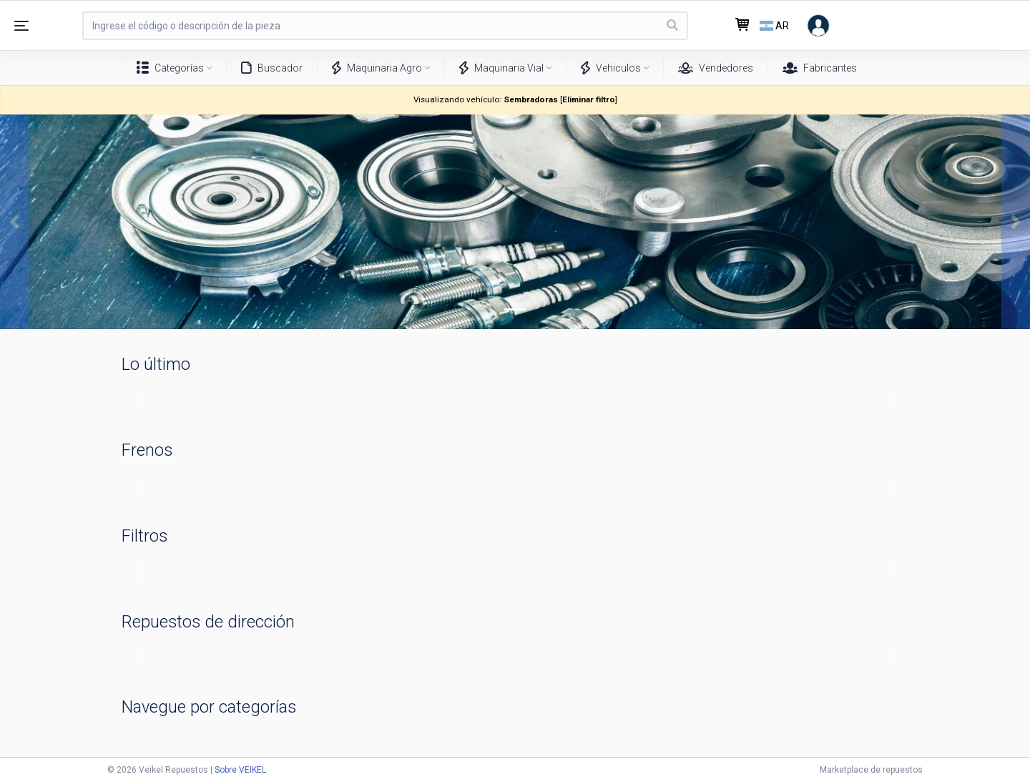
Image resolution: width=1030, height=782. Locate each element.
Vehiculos (611, 68)
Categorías (170, 68)
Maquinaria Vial (501, 68)
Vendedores (715, 68)
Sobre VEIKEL (240, 770)
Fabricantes (820, 68)
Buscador (272, 68)
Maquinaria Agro (377, 68)
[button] (14, 221)
